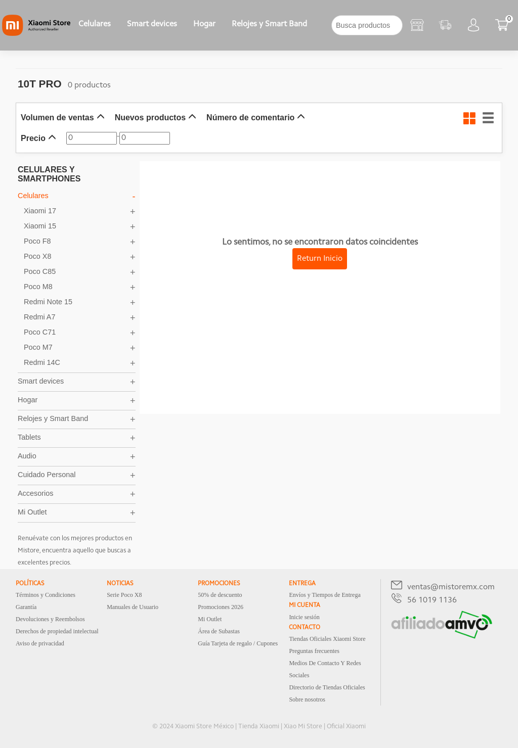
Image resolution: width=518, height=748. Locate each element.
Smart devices (152, 24)
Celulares (94, 24)
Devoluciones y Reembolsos (50, 619)
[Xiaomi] (36, 34)
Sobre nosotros (307, 699)
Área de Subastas (219, 631)
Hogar (204, 24)
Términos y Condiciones (45, 594)
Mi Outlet (210, 619)
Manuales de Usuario (132, 607)
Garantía (26, 607)
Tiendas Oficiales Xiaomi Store (327, 638)
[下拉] (323, 25)
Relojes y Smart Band (269, 24)
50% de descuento (220, 594)
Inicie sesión (304, 617)
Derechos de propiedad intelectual (57, 631)
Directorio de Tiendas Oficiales (327, 687)
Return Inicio (319, 259)
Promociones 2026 (220, 607)
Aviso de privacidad (40, 643)
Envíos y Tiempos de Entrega (324, 594)
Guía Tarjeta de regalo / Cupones (238, 643)
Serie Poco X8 (124, 594)
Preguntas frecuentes (314, 650)
